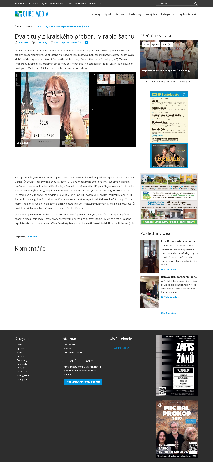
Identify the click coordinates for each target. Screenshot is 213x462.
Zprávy (96, 14)
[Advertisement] (75, 157)
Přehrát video (170, 269)
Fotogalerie (168, 14)
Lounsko (68, 3)
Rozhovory (135, 14)
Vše (99, 3)
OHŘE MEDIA (122, 348)
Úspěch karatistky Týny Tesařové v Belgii (166, 70)
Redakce (23, 42)
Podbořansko (80, 3)
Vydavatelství (188, 14)
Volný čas (151, 14)
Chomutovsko (56, 3)
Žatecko (92, 3)
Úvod (18, 26)
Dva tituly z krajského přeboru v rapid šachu (63, 26)
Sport (108, 14)
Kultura (120, 14)
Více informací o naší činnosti (83, 381)
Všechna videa (169, 313)
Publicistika (22, 364)
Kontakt (68, 348)
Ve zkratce (22, 371)
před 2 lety (41, 42)
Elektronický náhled (73, 352)
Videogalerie (23, 375)
